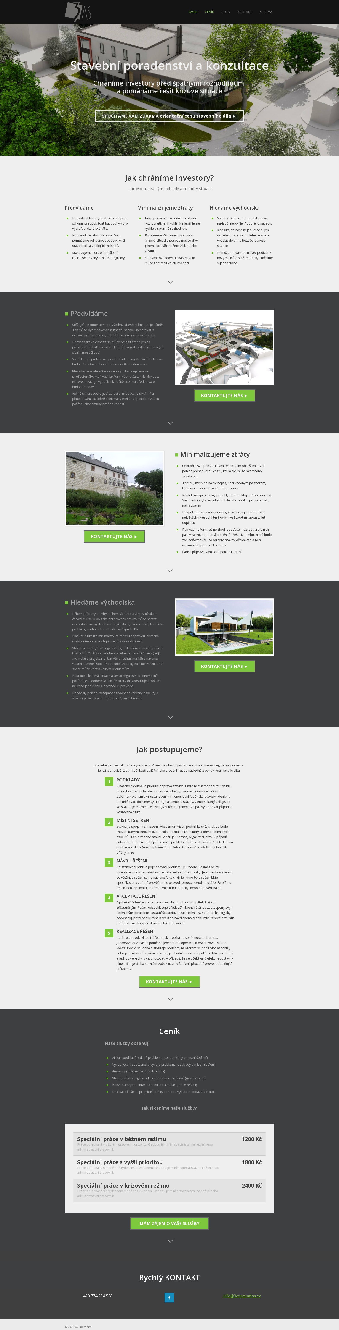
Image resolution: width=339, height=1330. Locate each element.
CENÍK (209, 12)
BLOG (225, 12)
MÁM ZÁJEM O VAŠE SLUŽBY (169, 1223)
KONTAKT (244, 12)
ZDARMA (265, 12)
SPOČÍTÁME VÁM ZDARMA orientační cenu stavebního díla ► (169, 116)
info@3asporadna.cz (242, 1295)
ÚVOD (193, 12)
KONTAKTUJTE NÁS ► (224, 395)
